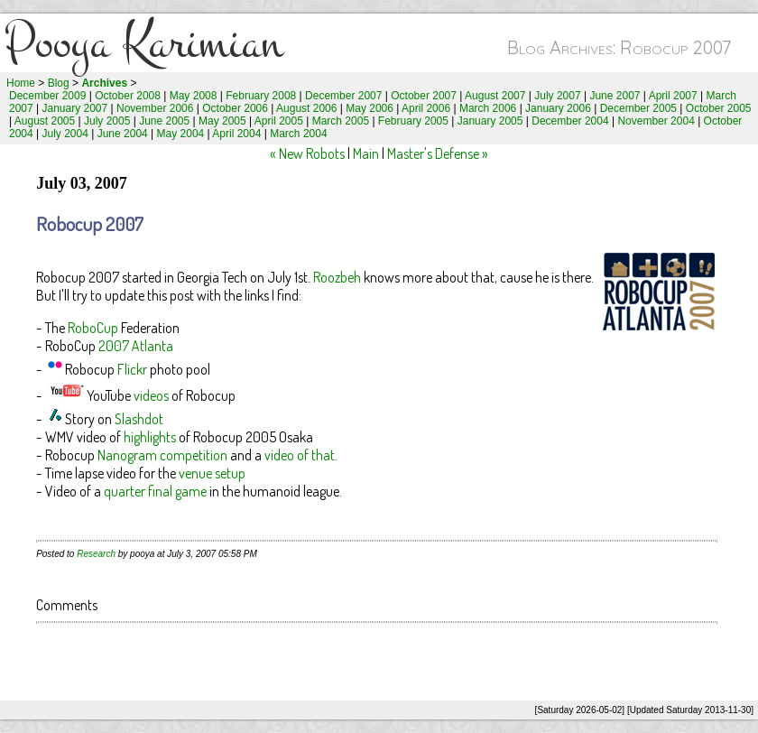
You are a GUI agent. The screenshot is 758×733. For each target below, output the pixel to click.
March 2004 (298, 133)
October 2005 (719, 108)
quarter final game (155, 491)
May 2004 (181, 133)
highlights (150, 437)
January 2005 (490, 121)
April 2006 (426, 108)
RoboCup (93, 328)
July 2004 (65, 133)
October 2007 (424, 95)
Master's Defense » (437, 153)
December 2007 (343, 95)
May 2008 (193, 95)
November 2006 (154, 108)
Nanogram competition (162, 455)
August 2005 (44, 121)
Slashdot (139, 419)
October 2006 (235, 108)
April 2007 (673, 95)
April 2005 (278, 121)
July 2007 (557, 95)
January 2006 (558, 108)
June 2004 (122, 133)
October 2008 (128, 95)
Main (366, 153)
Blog (58, 83)
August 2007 (495, 95)
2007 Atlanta (135, 346)
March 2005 (340, 121)
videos (151, 395)
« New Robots (307, 153)
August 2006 (306, 108)
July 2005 (107, 121)
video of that (299, 455)
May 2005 (222, 121)
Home (20, 83)
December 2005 (638, 108)
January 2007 (75, 108)
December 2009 (47, 95)
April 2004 (236, 133)
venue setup (212, 473)
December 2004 (570, 121)
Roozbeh (337, 277)
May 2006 (369, 108)
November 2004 (655, 121)
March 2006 (487, 108)
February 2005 (413, 121)
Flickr (132, 369)
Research (96, 554)
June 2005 (164, 121)
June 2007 (614, 95)
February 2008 (261, 95)
